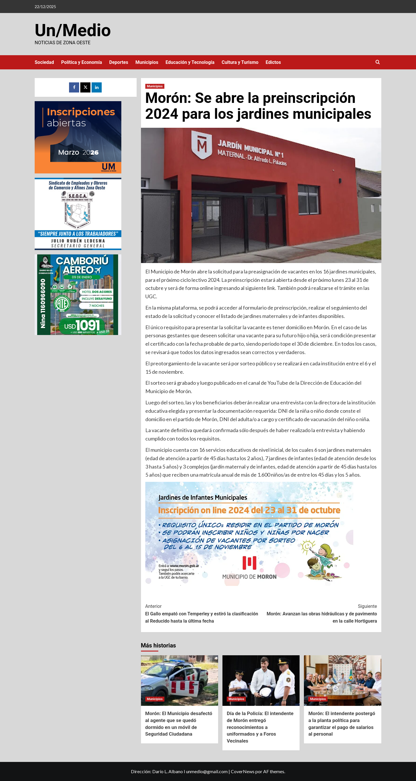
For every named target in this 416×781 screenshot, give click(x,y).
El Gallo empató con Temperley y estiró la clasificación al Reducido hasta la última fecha (203, 613)
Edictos (273, 62)
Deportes (118, 62)
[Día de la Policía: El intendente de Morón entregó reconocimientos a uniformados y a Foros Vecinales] (261, 680)
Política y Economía (81, 62)
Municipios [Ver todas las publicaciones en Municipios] (155, 86)
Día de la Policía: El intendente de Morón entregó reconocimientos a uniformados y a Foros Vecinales (260, 727)
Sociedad (44, 62)
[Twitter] (85, 87)
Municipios (146, 62)
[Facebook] (74, 87)
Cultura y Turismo (240, 62)
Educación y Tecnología (190, 62)
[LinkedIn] (97, 87)
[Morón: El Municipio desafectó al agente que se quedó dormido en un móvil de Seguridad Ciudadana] (179, 680)
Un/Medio (73, 30)
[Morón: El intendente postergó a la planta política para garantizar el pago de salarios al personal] (342, 680)
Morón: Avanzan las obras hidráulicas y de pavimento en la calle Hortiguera (319, 613)
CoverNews (243, 771)
